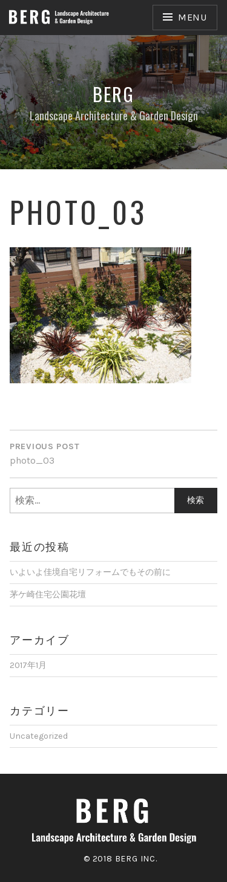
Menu (192, 17)
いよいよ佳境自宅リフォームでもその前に (90, 572)
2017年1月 (28, 665)
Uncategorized (39, 736)
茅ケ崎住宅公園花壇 (48, 594)
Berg (114, 94)
